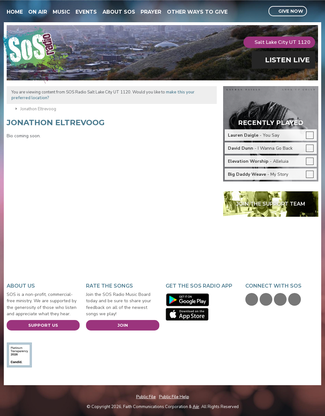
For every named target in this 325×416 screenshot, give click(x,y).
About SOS (119, 12)
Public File (146, 397)
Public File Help (174, 397)
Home (15, 12)
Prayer (151, 12)
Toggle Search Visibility (314, 11)
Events (86, 12)
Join (122, 325)
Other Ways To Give (197, 12)
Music (61, 12)
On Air (37, 12)
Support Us (43, 325)
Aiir (196, 407)
